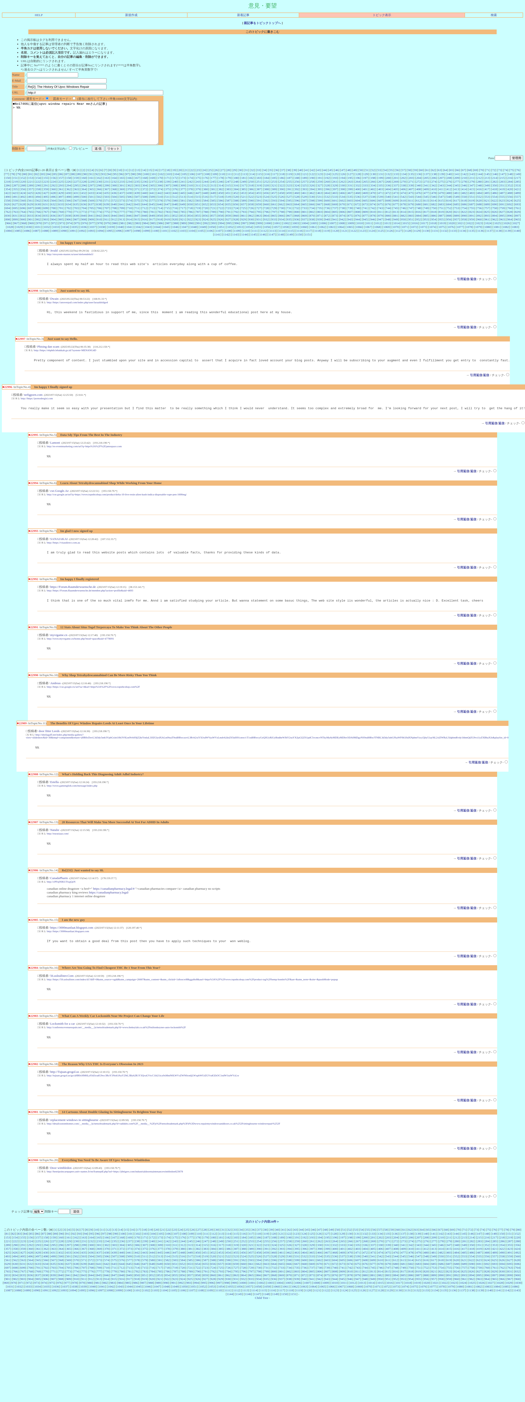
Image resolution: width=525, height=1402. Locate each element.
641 (121, 213)
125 (335, 182)
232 (114, 190)
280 (479, 190)
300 (114, 194)
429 (61, 201)
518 (220, 205)
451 (228, 201)
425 (30, 201)
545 (426, 205)
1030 (28, 235)
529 (304, 205)
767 (45, 220)
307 (167, 194)
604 (357, 209)
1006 (323, 231)
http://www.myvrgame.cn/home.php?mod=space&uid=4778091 (80, 652)
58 (409, 178)
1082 (506, 235)
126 (342, 182)
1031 (37, 235)
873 (335, 224)
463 (319, 201)
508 (144, 205)
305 (152, 194)
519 (228, 205)
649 (182, 213)
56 (397, 178)
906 (68, 228)
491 (15, 205)
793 (243, 220)
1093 (91, 239)
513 (182, 205)
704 (83, 216)
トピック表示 (382, 15)
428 (53, 201)
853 (182, 224)
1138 (498, 239)
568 (83, 209)
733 (304, 216)
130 (373, 182)
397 (335, 197)
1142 (226, 243)
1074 (432, 235)
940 (327, 228)
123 (319, 182)
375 (167, 197)
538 (372, 205)
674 (373, 213)
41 (306, 178)
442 (160, 201)
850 (160, 224)
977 (92, 231)
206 (433, 186)
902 (38, 228)
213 (487, 186)
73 (499, 178)
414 (464, 197)
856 (205, 224)
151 (15, 186)
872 (327, 224)
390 (281, 197)
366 (99, 197)
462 (312, 201)
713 (152, 216)
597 (304, 209)
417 (487, 197)
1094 (100, 239)
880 (388, 224)
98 (133, 182)
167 (137, 186)
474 (403, 201)
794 (251, 220)
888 (449, 224)
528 (296, 205)
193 (335, 186)
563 (45, 209)
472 (388, 201)
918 (159, 228)
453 (243, 201)
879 (380, 224)
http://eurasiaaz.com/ (58, 850)
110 (222, 182)
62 (433, 178)
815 (411, 220)
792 (236, 220)
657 (243, 213)
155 (45, 186)
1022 (470, 231)
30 (240, 178)
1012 (378, 231)
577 (152, 209)
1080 (487, 235)
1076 (451, 235)
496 (53, 205)
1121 (344, 239)
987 (168, 231)
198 (373, 186)
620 (479, 209)
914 (129, 228)
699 (45, 216)
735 (319, 216)
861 (243, 224)
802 (312, 220)
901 (30, 228)
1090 (63, 239)
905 (61, 228)
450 (220, 201)
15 (149, 178)
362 (68, 197)
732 (296, 216)
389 (274, 197)
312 (205, 194)
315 (228, 194)
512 (175, 205)
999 (259, 231)
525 (274, 205)
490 (7, 205)
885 (426, 224)
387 (258, 197)
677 (395, 213)
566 (68, 209)
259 (319, 190)
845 (121, 224)
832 (23, 224)
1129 (417, 239)
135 (411, 182)
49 (354, 178)
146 (494, 182)
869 (304, 224)
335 (380, 194)
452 (236, 201)
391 (289, 197)
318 (251, 194)
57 (403, 178)
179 (228, 186)
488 (510, 201)
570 (99, 209)
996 (236, 231)
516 (205, 205)
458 (281, 201)
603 (350, 209)
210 (464, 186)
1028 (10, 235)
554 (494, 205)
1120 (335, 239)
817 (426, 220)
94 (109, 182)
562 (38, 209)
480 (449, 201)
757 (487, 216)
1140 (516, 239)
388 (266, 197)
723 (228, 216)
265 (365, 190)
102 (161, 182)
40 (300, 178)
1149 (290, 243)
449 (213, 201)
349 (487, 194)
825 (487, 220)
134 (403, 182)
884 (418, 224)
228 (83, 190)
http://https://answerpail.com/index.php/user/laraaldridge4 (77, 311)
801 (304, 220)
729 (274, 216)
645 (152, 213)
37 (282, 178)
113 (244, 182)
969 (31, 231)
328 (327, 194)
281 (487, 190)
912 (114, 228)
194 (342, 186)
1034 (65, 235)
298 (99, 194)
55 (391, 178)
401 (365, 197)
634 (68, 213)
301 (122, 194)
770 (68, 220)
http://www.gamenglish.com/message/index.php (72, 801)
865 (274, 224)
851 (167, 224)
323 (289, 194)
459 (289, 201)
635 (76, 213)
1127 (399, 239)
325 (304, 194)
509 (152, 205)
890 (464, 224)
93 (103, 182)
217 (517, 186)
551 (471, 205)
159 (76, 186)
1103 (182, 239)
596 (297, 209)
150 (7, 186)
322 (281, 194)
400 (357, 197)
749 (426, 216)
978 (100, 231)
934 (281, 228)
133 (395, 182)
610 (403, 209)
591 (258, 209)
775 (106, 220)
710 (129, 216)
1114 (281, 239)
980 (115, 231)
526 (281, 205)
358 (38, 197)
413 (456, 197)
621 (487, 209)
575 (137, 209)
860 (236, 224)
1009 (350, 231)
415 (471, 197)
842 (99, 224)
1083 (515, 235)
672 (357, 213)
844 (114, 224)
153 (30, 186)
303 (137, 194)
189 (304, 186)
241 (182, 190)
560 (23, 209)
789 (213, 220)
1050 (212, 235)
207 (441, 186)
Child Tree (261, 1320)
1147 (272, 243)
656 (236, 213)
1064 (340, 235)
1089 (54, 239)
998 (252, 231)
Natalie (54, 847)
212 (479, 186)
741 (365, 216)
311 (198, 194)
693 (517, 213)
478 (433, 201)
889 (456, 224)
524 (266, 205)
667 (319, 213)
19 (173, 178)
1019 (442, 231)
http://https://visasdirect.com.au (63, 555)
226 (68, 190)
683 (441, 213)
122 (312, 182)
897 (517, 224)
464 (327, 201)
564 (53, 209)
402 (373, 197)
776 (114, 220)
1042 (138, 235)
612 (418, 209)
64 (445, 178)
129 (365, 182)
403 (380, 197)
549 (456, 205)
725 (243, 216)
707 (106, 216)
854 (190, 224)
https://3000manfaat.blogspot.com (71, 945)
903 (45, 228)
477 (426, 201)
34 (264, 178)
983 (138, 231)
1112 (264, 239)
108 (207, 182)
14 (143, 178)
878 (373, 224)
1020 (451, 231)
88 (72, 182)
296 (83, 194)
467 (350, 201)
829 (517, 220)
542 (403, 205)
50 (361, 178)
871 (319, 224)
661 (274, 213)
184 (266, 186)
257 (304, 190)
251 (258, 190)
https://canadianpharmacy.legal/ (109, 910)
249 (243, 190)
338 (403, 194)
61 (427, 178)
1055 (258, 235)
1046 (175, 235)
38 (288, 178)
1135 (471, 239)
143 (472, 182)
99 (139, 182)
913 (121, 228)
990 (191, 231)
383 (228, 197)
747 (411, 216)
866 (281, 224)
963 (502, 228)
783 (167, 220)
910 (99, 228)
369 (122, 197)
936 (296, 228)
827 (502, 220)
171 (167, 186)
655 (228, 213)
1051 (221, 235)
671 (350, 213)
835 (45, 224)
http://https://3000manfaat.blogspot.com (68, 948)
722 (220, 216)
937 (304, 228)
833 (30, 224)
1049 (203, 235)
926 (220, 228)
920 (175, 228)
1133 (453, 239)
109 (214, 182)
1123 (362, 239)
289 (30, 194)
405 (395, 197)
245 (213, 190)
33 (258, 178)
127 (350, 182)
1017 (424, 231)
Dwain (54, 308)
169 (152, 186)
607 (380, 209)
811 (380, 220)
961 (487, 228)
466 (342, 201)
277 (456, 190)
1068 (377, 235)
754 (464, 216)
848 (144, 224)
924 (205, 228)
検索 (494, 15)
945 (365, 228)
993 (214, 231)
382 (220, 197)
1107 (219, 239)
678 (403, 213)
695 (15, 216)
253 (274, 190)
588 (236, 209)
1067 (368, 235)
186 (281, 186)
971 (46, 231)
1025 (497, 231)
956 (449, 228)
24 (203, 178)
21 (186, 178)
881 (395, 224)
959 (471, 228)
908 (83, 228)
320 (266, 194)
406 (403, 197)
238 (160, 190)
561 (30, 209)
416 (479, 197)
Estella (54, 798)
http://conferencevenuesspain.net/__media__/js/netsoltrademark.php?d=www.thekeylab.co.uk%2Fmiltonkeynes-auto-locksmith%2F (116, 1046)
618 (464, 209)
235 (137, 190)
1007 (332, 231)
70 (481, 178)
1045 (166, 235)
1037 (93, 235)
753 (456, 216)
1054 (249, 235)
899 (15, 228)
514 (190, 205)
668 (327, 213)
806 (342, 220)
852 (175, 224)
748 (418, 216)
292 (53, 194)
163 (106, 186)
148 (510, 182)
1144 (244, 243)
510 (160, 205)
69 (475, 178)
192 (327, 186)
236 (144, 190)
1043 (148, 235)
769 (61, 220)
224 (53, 190)
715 (167, 216)
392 (297, 197)
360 (53, 197)
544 (418, 205)
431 (76, 201)
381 (213, 197)
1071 (405, 235)
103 (168, 182)
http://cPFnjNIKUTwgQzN (61, 899)
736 (327, 216)
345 (456, 194)
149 (517, 182)
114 (252, 182)
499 (76, 205)
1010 (360, 231)
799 (289, 220)
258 (312, 190)
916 (144, 228)
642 (129, 213)
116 (267, 182)
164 (114, 186)
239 (167, 190)
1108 (228, 239)
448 (205, 201)
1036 (83, 235)
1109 (237, 239)
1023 (479, 231)
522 (251, 205)
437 (121, 201)
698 (38, 216)
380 (205, 197)
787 (198, 220)
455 (258, 201)
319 (258, 194)
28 (228, 178)
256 (296, 190)
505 (122, 205)
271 (411, 190)
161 (91, 186)
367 (106, 197)
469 (365, 201)
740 (357, 216)
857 (213, 224)
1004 (305, 231)
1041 (129, 235)
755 (471, 216)
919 (167, 228)
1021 (460, 231)
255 (289, 190)
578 (160, 209)
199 (380, 186)
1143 (235, 243)
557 (517, 205)
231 (106, 190)
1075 (441, 235)
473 (395, 201)
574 (129, 209)
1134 (462, 239)
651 (198, 213)
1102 (173, 239)
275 (441, 190)
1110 (246, 239)
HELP (39, 15)
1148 (280, 243)
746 (403, 216)
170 (160, 186)
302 (129, 194)
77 (6, 182)
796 (266, 220)
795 (258, 220)
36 (276, 178)
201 (395, 186)
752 (449, 216)
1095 (109, 239)
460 (296, 201)
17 (161, 178)
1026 (507, 231)
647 (167, 213)
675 (380, 213)
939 (319, 228)
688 (479, 213)
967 (16, 231)
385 (243, 197)
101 (153, 182)
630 (38, 213)
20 (179, 178)
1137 (489, 239)
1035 (74, 235)
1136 (480, 239)
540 (388, 205)
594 (281, 209)
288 (23, 194)
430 (68, 201)
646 (160, 213)
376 (175, 197)
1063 (331, 235)
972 (54, 231)
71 (487, 178)
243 (198, 190)
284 (510, 190)
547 (441, 205)
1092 (82, 239)
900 (23, 228)
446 (190, 201)
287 (15, 194)
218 (7, 190)
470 (373, 201)
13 (137, 178)
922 (190, 228)
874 (342, 224)
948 (388, 228)
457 (274, 201)
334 (372, 194)
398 (342, 197)
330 (342, 194)
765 (30, 220)
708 (114, 216)
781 (152, 220)
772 (83, 220)
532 (327, 205)
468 (357, 201)
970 (39, 231)
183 (258, 186)
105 (184, 182)
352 (509, 194)
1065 (349, 235)
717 (182, 216)
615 (441, 209)
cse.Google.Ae (59, 503)
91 (91, 182)
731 (289, 216)
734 (312, 216)
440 (144, 201)
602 (342, 209)
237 (152, 190)
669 (335, 213)
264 (357, 190)
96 (121, 182)
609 (395, 209)
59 (415, 178)
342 (433, 194)
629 (30, 213)
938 (312, 228)
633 (61, 213)
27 (222, 178)
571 (106, 209)
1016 (415, 231)
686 (464, 213)
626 (7, 213)
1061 (313, 235)
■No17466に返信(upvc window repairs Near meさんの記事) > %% (94, 127)
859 (228, 224)
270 (403, 190)
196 (357, 186)
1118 (317, 239)
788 (205, 220)
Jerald (54, 259)
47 (342, 178)
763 (15, 220)
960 (479, 228)
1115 (290, 239)
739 (350, 216)
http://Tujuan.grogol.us (64, 1091)
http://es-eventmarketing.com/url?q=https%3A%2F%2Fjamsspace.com (84, 457)
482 (464, 201)
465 (335, 201)
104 (176, 182)
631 (45, 213)
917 (152, 228)
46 (336, 178)
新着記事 (243, 15)
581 (182, 209)
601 (335, 209)
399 (350, 197)
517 (213, 205)
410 (433, 197)
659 (258, 213)
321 (274, 194)
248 (236, 190)
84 (48, 182)
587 (228, 209)
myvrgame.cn (58, 649)
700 (53, 216)
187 (289, 186)
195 (350, 186)
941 (334, 228)
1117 (308, 239)
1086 (27, 239)
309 (182, 194)
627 (15, 213)
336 (388, 194)
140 (449, 182)
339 (411, 194)
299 (106, 194)
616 (449, 209)
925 (213, 228)
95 (115, 182)
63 (439, 178)
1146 (262, 243)
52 (373, 178)
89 (79, 182)
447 (198, 201)
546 (433, 205)
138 (434, 182)
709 (122, 216)
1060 (304, 235)
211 (472, 186)
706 (99, 216)
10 (119, 178)
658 (251, 213)
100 (146, 182)
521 (243, 205)
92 (96, 182)
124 (327, 182)
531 (319, 205)
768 (53, 220)
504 (114, 205)
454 (251, 201)
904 (53, 228)
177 (213, 186)
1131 (435, 239)
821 (456, 220)
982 (130, 231)
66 (457, 178)
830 (7, 224)
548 (449, 205)
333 (365, 194)
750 (433, 216)
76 (517, 178)
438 (129, 201)
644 (144, 213)
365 (91, 197)
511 (167, 205)
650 (190, 213)
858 (220, 224)
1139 (507, 239)
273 (426, 190)
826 (494, 220)
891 (472, 224)
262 (342, 190)
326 (312, 194)
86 (60, 182)
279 (472, 190)
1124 (371, 239)
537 (365, 205)
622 (494, 209)
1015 (405, 231)
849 (152, 224)
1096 (118, 239)
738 (342, 216)
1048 (194, 235)
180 (236, 186)
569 (91, 209)
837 (61, 224)
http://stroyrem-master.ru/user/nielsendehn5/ (70, 262)
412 (449, 197)
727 (258, 216)
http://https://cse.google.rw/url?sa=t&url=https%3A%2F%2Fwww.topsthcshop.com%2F (93, 701)
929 (243, 228)
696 (23, 216)
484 (479, 201)
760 (509, 216)
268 (388, 190)
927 (228, 228)
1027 (515, 231)
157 (61, 186)
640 (114, 213)
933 (274, 228)
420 (509, 197)
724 (235, 216)
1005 (314, 231)
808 (357, 220)
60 (421, 178)
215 (502, 186)
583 (198, 209)
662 (281, 213)
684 (449, 213)
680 (418, 213)
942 (342, 228)
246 (220, 190)
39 (294, 178)
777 (122, 220)
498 (68, 205)
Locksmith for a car (62, 1042)
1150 (299, 243)
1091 (72, 239)
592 (266, 209)
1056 (267, 235)
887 (441, 224)
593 (274, 209)
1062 (322, 235)
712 (144, 216)
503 (106, 205)
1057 (276, 235)
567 (76, 209)
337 (395, 194)
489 (517, 201)
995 (229, 231)
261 (335, 190)
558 (7, 209)
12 (131, 178)
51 (366, 178)
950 (403, 228)
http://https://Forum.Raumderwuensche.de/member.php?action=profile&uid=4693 (90, 603)
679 (411, 213)
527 (289, 205)
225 (61, 190)
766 (38, 220)
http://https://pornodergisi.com (37, 409)
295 (76, 194)
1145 (253, 243)
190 (312, 186)
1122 (353, 239)
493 (30, 205)
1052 (230, 235)
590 (251, 209)
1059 (294, 235)
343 (441, 194)
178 (220, 186)
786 (190, 220)
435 (106, 201)
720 (205, 216)
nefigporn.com (33, 405)
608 (388, 209)
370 (129, 197)
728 (266, 216)
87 (66, 182)
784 (175, 220)
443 (167, 201)
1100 (155, 239)
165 (122, 186)
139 (441, 182)
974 (69, 231)
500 (83, 205)
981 (122, 231)
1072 (414, 235)
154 (38, 186)
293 (61, 194)
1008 (341, 231)
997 (244, 231)
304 (144, 194)
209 (456, 186)
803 (319, 220)
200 (388, 186)
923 (197, 228)
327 (319, 194)
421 (517, 197)
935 (289, 228)
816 (418, 220)
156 (53, 186)
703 (76, 216)
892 (479, 224)
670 (342, 213)
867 (289, 224)
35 (270, 178)
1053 (239, 235)
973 (61, 231)
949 (395, 228)
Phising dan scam (48, 356)
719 (197, 216)
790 (220, 220)
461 (304, 201)
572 (114, 209)
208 (449, 186)
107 (199, 182)
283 (502, 190)
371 (137, 197)
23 (198, 178)
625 (517, 209)
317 (243, 194)
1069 (386, 235)
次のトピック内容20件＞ (262, 1243)
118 (282, 182)
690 (494, 213)
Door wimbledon (61, 1189)
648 (175, 213)
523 (258, 205)
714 (159, 216)
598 (312, 209)
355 (15, 197)
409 (426, 197)
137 (426, 182)
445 (182, 201)
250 (251, 190)
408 (418, 197)
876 (357, 224)
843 (106, 224)
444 (175, 201)
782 (160, 220)
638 (99, 213)
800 (297, 220)
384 (236, 197)
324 (296, 194)
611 (411, 209)
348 (479, 194)
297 (91, 194)
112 (237, 182)
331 (350, 194)
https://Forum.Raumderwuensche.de (73, 600)
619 (471, 209)
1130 (426, 239)
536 (357, 205)
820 (449, 220)
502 (99, 205)
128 (357, 182)
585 (213, 209)
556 (509, 205)
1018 (433, 231)
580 (175, 209)
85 (54, 182)
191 (319, 186)
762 (7, 220)
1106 (210, 239)
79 (18, 182)
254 (281, 190)
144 (479, 182)
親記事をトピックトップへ (262, 23)
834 (38, 224)
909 (91, 228)
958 (464, 228)
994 (221, 231)
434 (99, 201)
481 (456, 201)
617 (456, 209)
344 (449, 194)
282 (494, 190)
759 (502, 216)
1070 (396, 235)
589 (243, 209)
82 (36, 182)
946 (372, 228)
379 (198, 197)
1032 (47, 235)
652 (205, 213)
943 (350, 228)
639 (106, 213)
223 (45, 190)
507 (137, 205)
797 (274, 220)
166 (129, 186)
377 (182, 197)
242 (190, 190)
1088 (45, 239)
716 (175, 216)
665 (304, 213)
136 (418, 182)
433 (91, 201)
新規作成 (131, 15)
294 (68, 194)
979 (107, 231)
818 (433, 220)
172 (175, 186)
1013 (387, 231)
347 (471, 194)
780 (144, 220)
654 (220, 213)
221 (30, 190)
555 (502, 205)
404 (388, 197)
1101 (164, 239)
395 (319, 197)
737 (334, 216)
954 (433, 228)
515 (197, 205)
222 (38, 190)
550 (464, 205)
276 (449, 190)
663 (289, 213)
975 (77, 231)
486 (494, 201)
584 (205, 209)
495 (45, 205)
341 (426, 194)
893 (487, 224)
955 (441, 228)
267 (380, 190)
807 (350, 220)
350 (494, 194)
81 (30, 182)
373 (152, 197)
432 (83, 201)
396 (327, 197)
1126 (390, 239)
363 (76, 197)
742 (372, 216)
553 (487, 205)
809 (365, 220)
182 (251, 186)
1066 (359, 235)
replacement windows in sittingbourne (74, 1140)
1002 (286, 231)
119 (289, 182)
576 (144, 209)
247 (228, 190)
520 (235, 205)
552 (479, 205)
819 (441, 220)
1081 (496, 235)
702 (68, 216)
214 (494, 186)
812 (388, 220)
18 (167, 178)
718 (190, 216)
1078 (469, 235)
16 (155, 178)
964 (509, 228)
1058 (285, 235)
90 (84, 182)
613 (426, 209)
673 (365, 213)
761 (517, 216)
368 (114, 197)
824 (479, 220)
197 (365, 186)
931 (258, 228)
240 (175, 190)
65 (451, 178)
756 (479, 216)
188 (297, 186)
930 (251, 228)
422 (7, 201)
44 (324, 178)
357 (30, 197)
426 (38, 201)
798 (281, 220)
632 (53, 213)
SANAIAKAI (59, 551)
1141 (217, 243)
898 (7, 228)
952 (418, 228)
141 (456, 182)
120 (297, 182)
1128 (408, 239)
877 (365, 224)
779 (137, 220)
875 (350, 224)
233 (121, 190)
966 (8, 231)
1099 (146, 239)
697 (30, 216)
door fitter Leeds (49, 746)
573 (122, 209)
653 (213, 213)
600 (327, 209)
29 (234, 178)
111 (229, 182)
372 (144, 197)
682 (433, 213)
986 (160, 231)
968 (23, 231)
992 (206, 231)
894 (494, 224)
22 (191, 178)
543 (411, 205)
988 (176, 231)
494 (38, 205)
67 (463, 178)
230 (99, 190)
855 (198, 224)
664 (296, 213)
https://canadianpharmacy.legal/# (114, 906)
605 (365, 209)
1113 (272, 239)
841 (91, 224)
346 (464, 194)
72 (493, 178)
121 (304, 182)
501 (91, 205)
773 (91, 220)
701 (61, 216)
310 (190, 194)
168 (144, 186)
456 (266, 201)
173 (182, 186)
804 (327, 220)
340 (418, 194)
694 (7, 216)
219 (15, 190)
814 (403, 220)
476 (418, 201)
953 (426, 228)
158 (68, 186)
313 (213, 194)
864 (266, 224)
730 (281, 216)
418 (494, 197)
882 (403, 224)
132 (388, 182)
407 (411, 197)
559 (15, 209)
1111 (255, 239)
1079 (478, 235)
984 (145, 231)
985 (153, 231)
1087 (36, 239)
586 (220, 209)
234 (129, 190)
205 (426, 186)
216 (509, 186)
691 (502, 213)
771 (76, 220)
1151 (308, 243)
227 (76, 190)
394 (312, 197)
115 (259, 182)
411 (441, 197)
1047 (184, 235)
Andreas (55, 698)
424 (23, 201)
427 (45, 201)
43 (318, 178)
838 (68, 224)
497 (61, 205)
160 (83, 186)
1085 (17, 239)
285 (517, 190)
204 (418, 186)
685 (456, 213)
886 (433, 224)
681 (426, 213)
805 (335, 220)
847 (137, 224)
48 (348, 178)
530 (312, 205)
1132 (444, 239)
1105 (200, 239)
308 (175, 194)
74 (505, 178)
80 (24, 182)
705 (91, 216)
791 (228, 220)
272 (418, 190)
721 (213, 216)
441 (152, 201)
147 (502, 182)
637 (91, 213)
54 (385, 178)
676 (388, 213)
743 (380, 216)
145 (487, 182)
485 (487, 201)
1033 (56, 235)
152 (23, 186)
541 (395, 205)
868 (296, 224)
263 (350, 190)
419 (502, 197)
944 (357, 228)
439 (137, 201)
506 (129, 205)
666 (312, 213)
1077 (460, 235)
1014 (396, 231)
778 (129, 220)
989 (183, 231)
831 (15, 224)
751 (441, 216)
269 (395, 190)
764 (23, 220)
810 (373, 220)
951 (411, 228)
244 (205, 190)
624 (509, 209)
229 (91, 190)
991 (198, 231)
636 (83, 213)
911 (106, 228)
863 (258, 224)
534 (342, 205)
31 (246, 178)
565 (61, 209)
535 (350, 205)
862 (251, 224)
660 (266, 213)
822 (464, 220)
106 (191, 182)
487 (502, 201)
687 (472, 213)
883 (411, 224)
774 (99, 220)
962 (494, 228)
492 (23, 205)
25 (210, 178)
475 (411, 201)
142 (464, 182)
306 (160, 194)
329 (334, 194)
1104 (191, 239)
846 (129, 224)
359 (45, 197)
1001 (277, 231)
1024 (488, 231)
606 (373, 209)
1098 (137, 239)
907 (76, 228)
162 (99, 186)
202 (403, 186)
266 (373, 190)
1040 (120, 235)
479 (441, 201)
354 (7, 197)
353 (517, 194)
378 (190, 197)
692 (510, 213)
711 (137, 216)
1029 (19, 235)
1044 (157, 235)
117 (274, 182)
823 (471, 220)
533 (334, 205)
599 (319, 209)
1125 (381, 239)
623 (502, 209)
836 (53, 224)
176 (205, 186)
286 (7, 194)
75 (511, 178)
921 (182, 228)
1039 (111, 235)
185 (274, 186)
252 (266, 190)
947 (380, 228)
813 (395, 220)
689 (487, 213)
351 (502, 194)
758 (494, 216)
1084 (8, 239)
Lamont (55, 454)
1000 (268, 231)
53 (378, 178)
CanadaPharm (59, 895)
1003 (295, 231)
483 (472, 201)
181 (243, 186)
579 (167, 209)
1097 (128, 239)
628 (23, 213)
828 (509, 220)
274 (433, 190)
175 (198, 186)
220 (23, 190)
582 (190, 209)
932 (266, 228)
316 (235, 194)
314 (220, 194)
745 (395, 216)
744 (388, 216)
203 (411, 186)
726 (251, 216)
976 (84, 231)
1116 (299, 239)
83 (42, 182)
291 (45, 194)
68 (469, 178)
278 (464, 190)
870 (312, 224)
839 (76, 224)
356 (23, 197)
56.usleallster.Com (61, 994)
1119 (326, 239)
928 (235, 228)
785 (182, 220)
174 (190, 186)
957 (456, 228)
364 (83, 197)
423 (15, 201)
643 (137, 213)
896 (510, 224)
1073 (423, 235)
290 (38, 194)
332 (357, 194)
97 (127, 182)
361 (61, 197)
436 (114, 201)
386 (251, 197)
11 (125, 178)
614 (433, 209)
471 (380, 201)
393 (304, 197)
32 (252, 178)
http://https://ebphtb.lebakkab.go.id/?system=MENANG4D (65, 360)
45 (330, 178)
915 (137, 228)
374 (160, 197)
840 (83, 224)
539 (380, 205)
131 (380, 182)
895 (502, 224)
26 (216, 178)
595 (289, 209)
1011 (369, 231)
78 (12, 182)
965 (517, 228)
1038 (102, 235)
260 (327, 190)
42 (312, 178)
